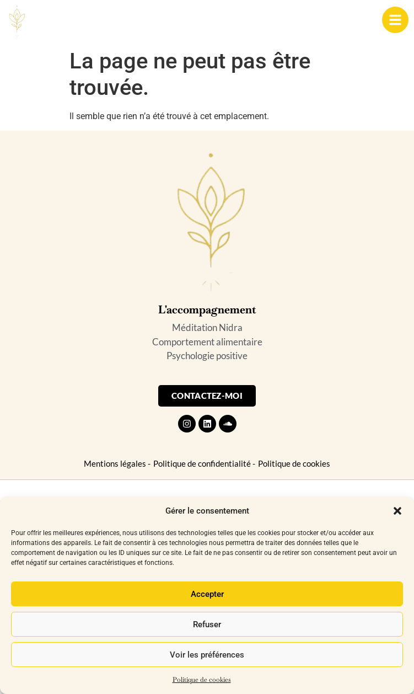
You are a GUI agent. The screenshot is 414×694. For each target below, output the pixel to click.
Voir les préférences (207, 655)
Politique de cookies (202, 679)
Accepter (207, 594)
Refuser (207, 624)
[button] (397, 510)
